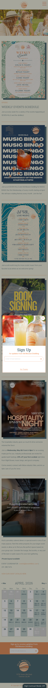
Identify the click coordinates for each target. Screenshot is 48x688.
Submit (40, 359)
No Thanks (24, 369)
